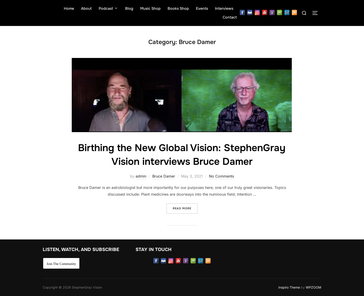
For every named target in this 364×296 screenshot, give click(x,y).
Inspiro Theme (289, 287)
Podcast (108, 8)
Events (202, 8)
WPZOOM (313, 287)
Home (69, 8)
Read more (185, 208)
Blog (129, 8)
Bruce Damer (163, 176)
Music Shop (150, 8)
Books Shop (178, 8)
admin (141, 176)
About (86, 8)
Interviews (224, 8)
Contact (230, 17)
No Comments (221, 176)
